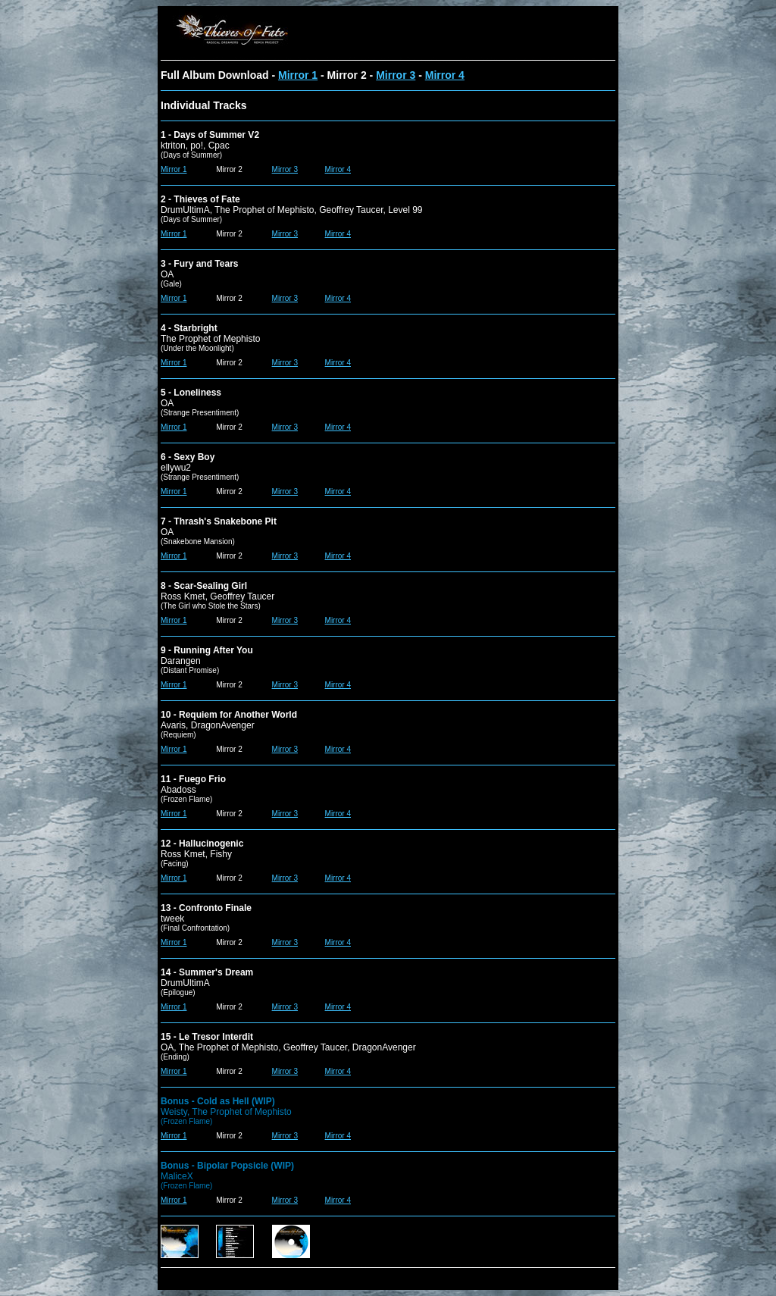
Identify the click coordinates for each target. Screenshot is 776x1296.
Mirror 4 (445, 75)
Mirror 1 (298, 75)
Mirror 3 (395, 75)
